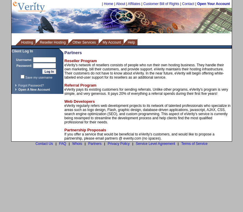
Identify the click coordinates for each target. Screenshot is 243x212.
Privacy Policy (119, 144)
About (120, 4)
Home (108, 4)
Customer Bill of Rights (161, 4)
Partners (94, 144)
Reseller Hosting (53, 42)
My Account (112, 42)
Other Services (84, 42)
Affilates (134, 4)
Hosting (27, 42)
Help (131, 42)
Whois (77, 144)
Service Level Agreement (155, 144)
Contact (188, 4)
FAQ (62, 144)
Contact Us (44, 144)
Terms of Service (194, 144)
